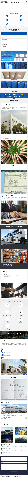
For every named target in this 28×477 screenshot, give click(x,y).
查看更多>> (14, 91)
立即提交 (14, 471)
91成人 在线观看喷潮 (2, 476)
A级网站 (6, 476)
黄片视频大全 (8, 476)
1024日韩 (12, 476)
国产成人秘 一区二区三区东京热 (17, 476)
